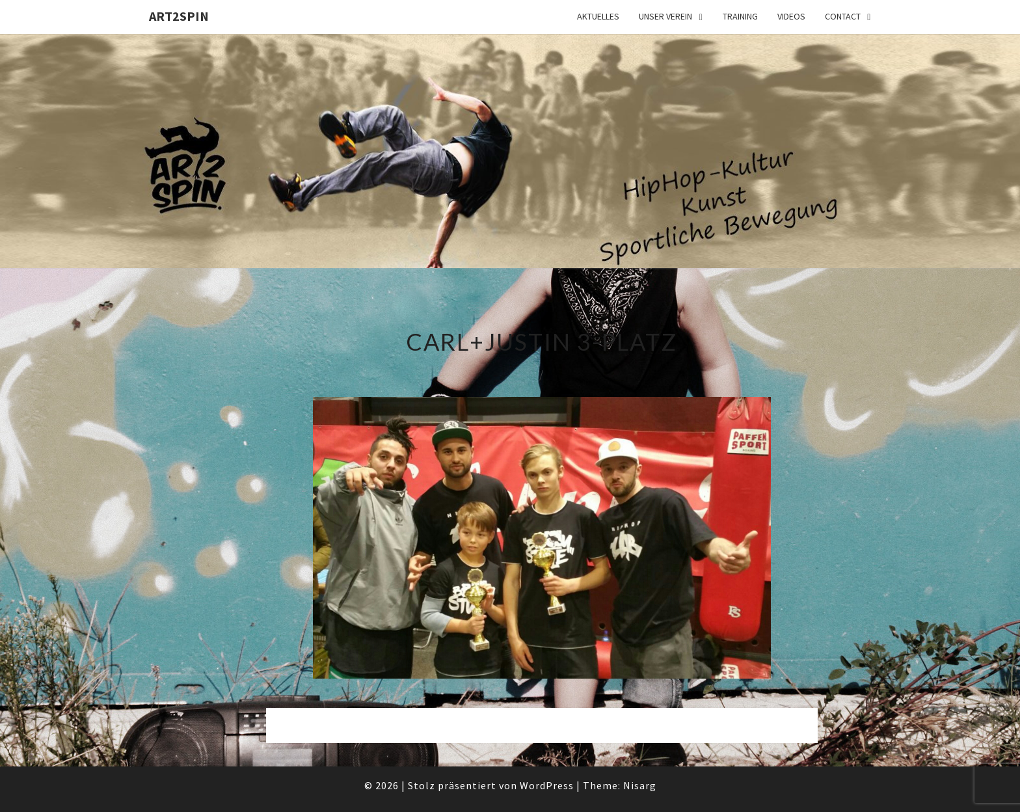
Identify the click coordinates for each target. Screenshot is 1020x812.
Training (740, 16)
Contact (843, 16)
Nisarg (639, 785)
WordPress (547, 785)
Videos (791, 16)
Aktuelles (598, 16)
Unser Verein (665, 16)
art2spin (179, 16)
